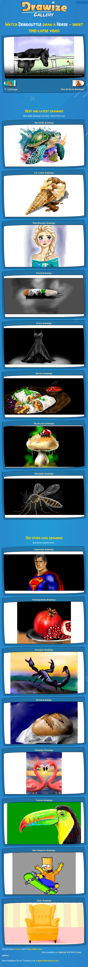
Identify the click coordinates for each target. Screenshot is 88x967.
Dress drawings (44, 323)
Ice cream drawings (44, 173)
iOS (68, 952)
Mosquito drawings (44, 473)
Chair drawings (44, 900)
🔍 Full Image (11, 89)
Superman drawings (44, 549)
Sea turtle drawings (44, 122)
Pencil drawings (44, 273)
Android (62, 952)
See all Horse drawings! (72, 89)
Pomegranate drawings (44, 600)
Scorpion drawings (44, 650)
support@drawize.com (47, 960)
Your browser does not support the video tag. (44, 57)
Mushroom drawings (44, 423)
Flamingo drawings (44, 750)
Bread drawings (44, 700)
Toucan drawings (44, 800)
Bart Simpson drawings (44, 850)
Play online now (34, 949)
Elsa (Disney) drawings (44, 223)
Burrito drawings (44, 373)
